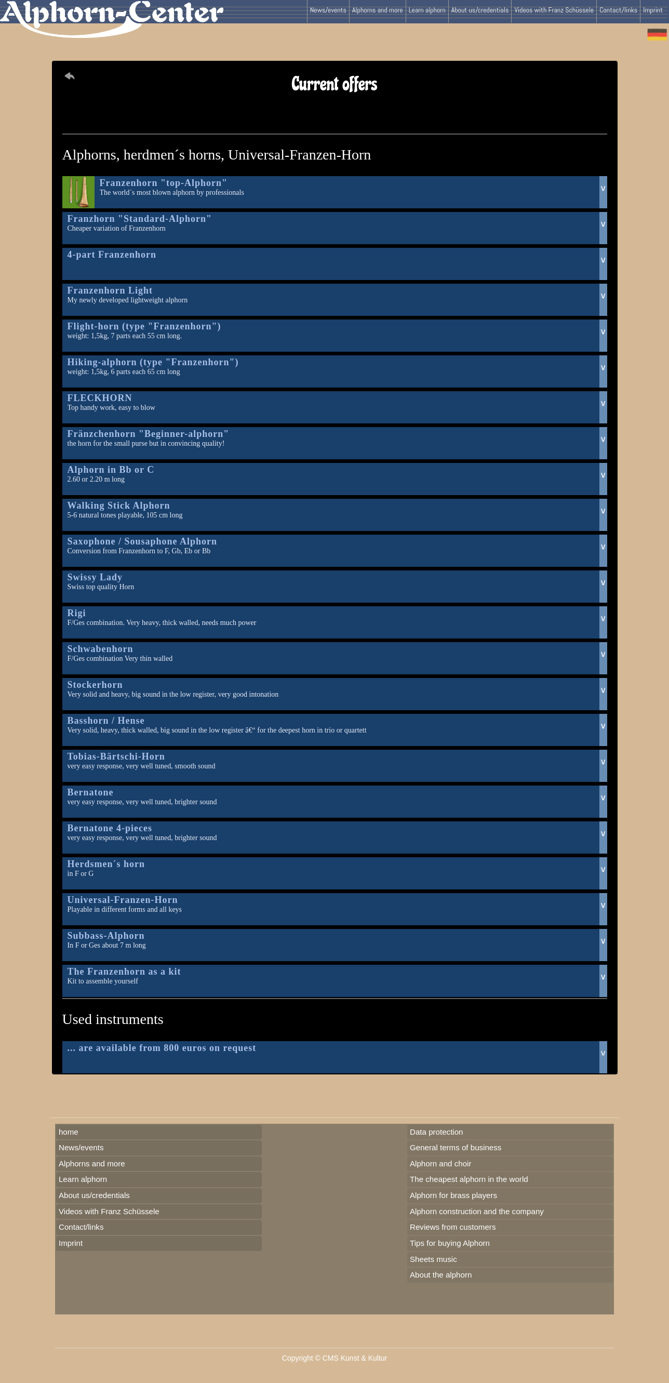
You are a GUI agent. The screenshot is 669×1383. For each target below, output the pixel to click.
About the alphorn (441, 1274)
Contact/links (618, 10)
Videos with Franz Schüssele (554, 10)
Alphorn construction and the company (477, 1211)
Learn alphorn (427, 10)
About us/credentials (480, 10)
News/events (328, 10)
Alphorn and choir (440, 1163)
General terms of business (455, 1147)
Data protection (436, 1131)
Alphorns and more (377, 10)
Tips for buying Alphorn (450, 1243)
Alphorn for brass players (453, 1195)
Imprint (653, 10)
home (68, 1131)
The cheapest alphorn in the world (469, 1179)
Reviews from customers (453, 1226)
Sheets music (433, 1259)
